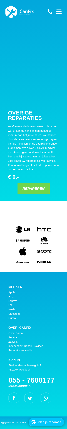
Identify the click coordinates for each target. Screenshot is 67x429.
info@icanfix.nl (19, 386)
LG (10, 305)
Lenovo (12, 300)
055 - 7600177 (50, 11)
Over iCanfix (15, 333)
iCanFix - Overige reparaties (19, 11)
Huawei (12, 318)
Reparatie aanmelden (21, 350)
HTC (11, 296)
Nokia (11, 309)
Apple (11, 292)
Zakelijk (13, 341)
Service (12, 337)
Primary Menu (58, 11)
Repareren (33, 189)
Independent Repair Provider (25, 345)
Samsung (14, 313)
